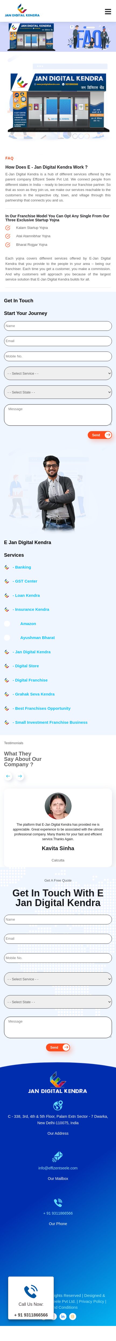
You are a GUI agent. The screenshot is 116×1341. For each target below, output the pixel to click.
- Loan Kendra (26, 595)
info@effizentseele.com (58, 1174)
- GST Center (25, 581)
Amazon (24, 623)
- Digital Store (26, 666)
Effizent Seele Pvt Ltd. (56, 1307)
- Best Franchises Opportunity (42, 708)
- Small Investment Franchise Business (50, 722)
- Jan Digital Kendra (32, 652)
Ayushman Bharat (34, 637)
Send (101, 435)
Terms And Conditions (58, 1313)
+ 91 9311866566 (58, 1220)
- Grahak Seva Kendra (34, 694)
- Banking (22, 567)
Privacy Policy (91, 1307)
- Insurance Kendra (31, 609)
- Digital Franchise (30, 680)
